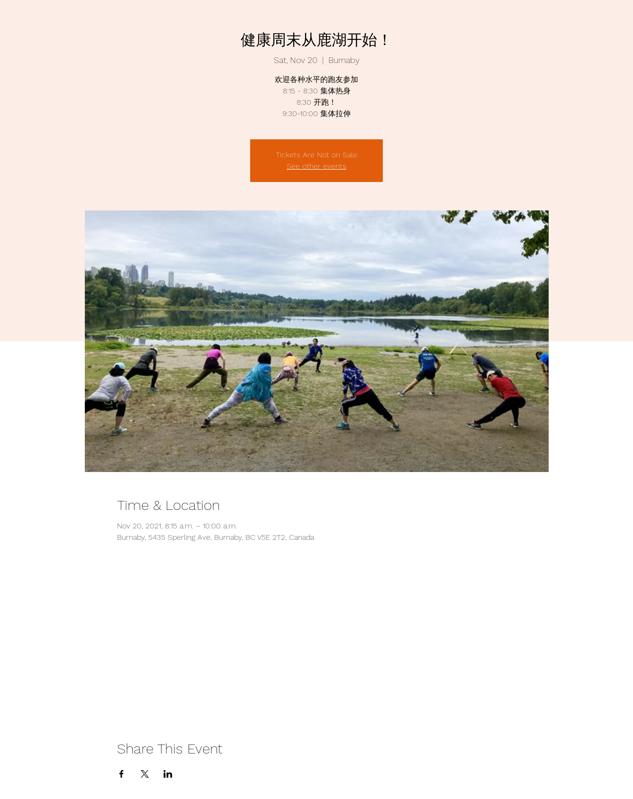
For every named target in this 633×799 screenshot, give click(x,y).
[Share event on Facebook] (121, 774)
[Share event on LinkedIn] (167, 774)
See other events (316, 166)
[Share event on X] (144, 774)
